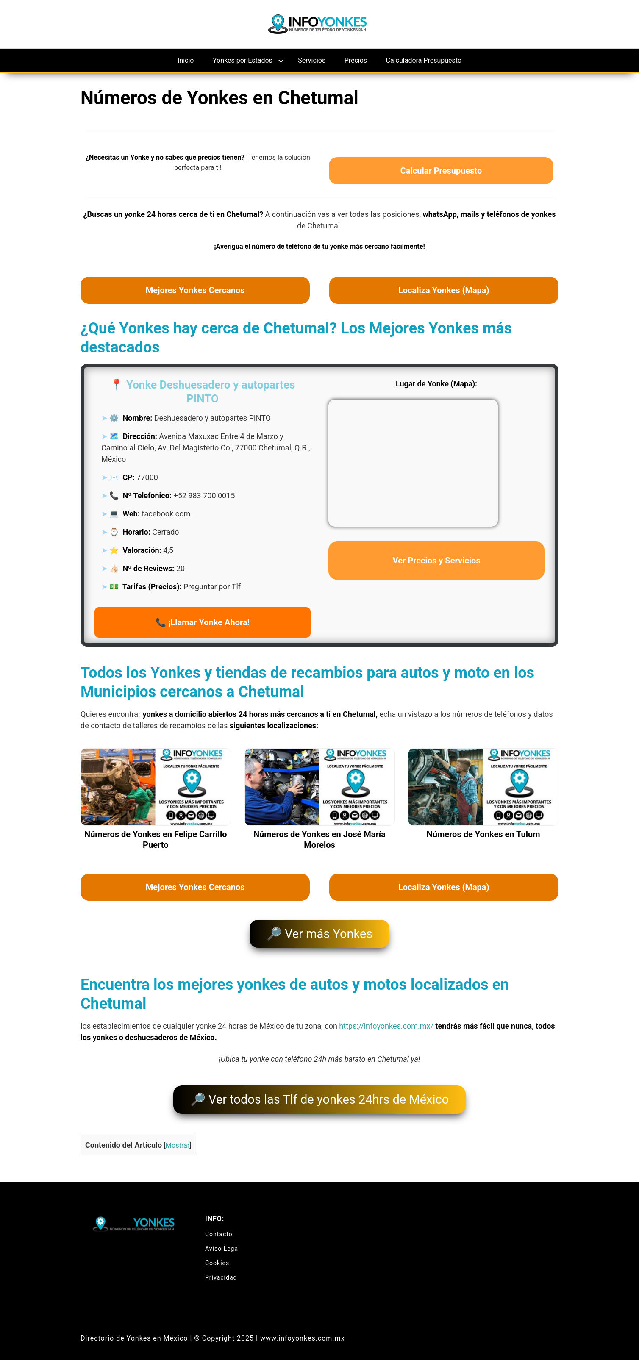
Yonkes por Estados (242, 60)
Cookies (217, 1255)
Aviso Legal (222, 1241)
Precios (356, 60)
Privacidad (221, 1270)
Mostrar (177, 1138)
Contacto (219, 1227)
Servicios (311, 60)
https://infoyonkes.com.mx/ (386, 1022)
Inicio (186, 60)
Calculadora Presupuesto (423, 60)
